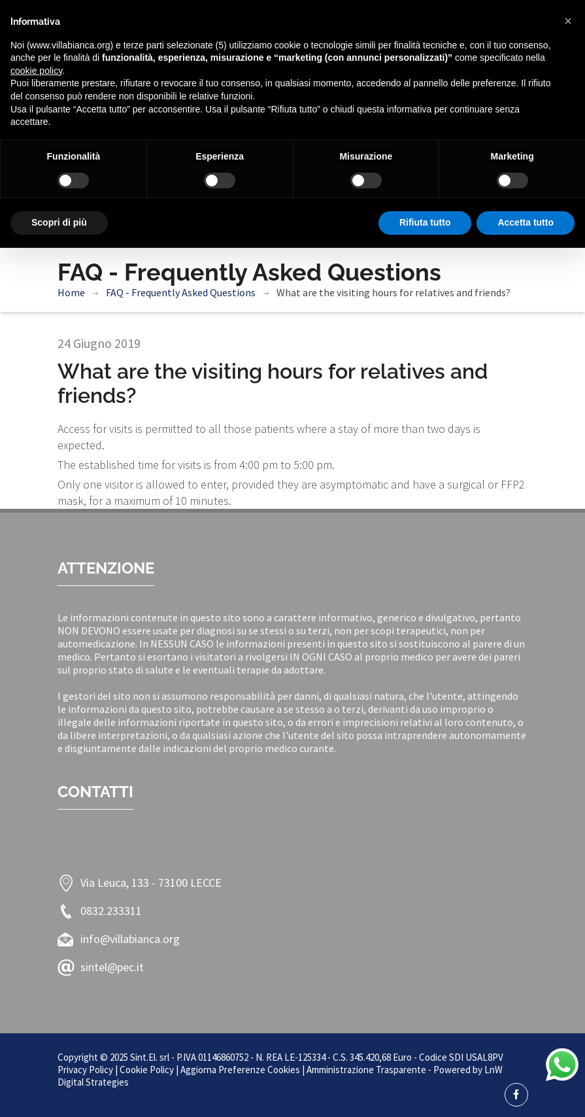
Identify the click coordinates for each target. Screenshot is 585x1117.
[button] (568, 20)
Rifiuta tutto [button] (425, 222)
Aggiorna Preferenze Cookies (240, 1069)
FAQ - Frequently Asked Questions (181, 292)
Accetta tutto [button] (525, 222)
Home (71, 292)
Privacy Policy (85, 1069)
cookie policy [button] (36, 70)
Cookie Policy (147, 1069)
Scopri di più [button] (59, 222)
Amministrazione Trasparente (366, 1069)
